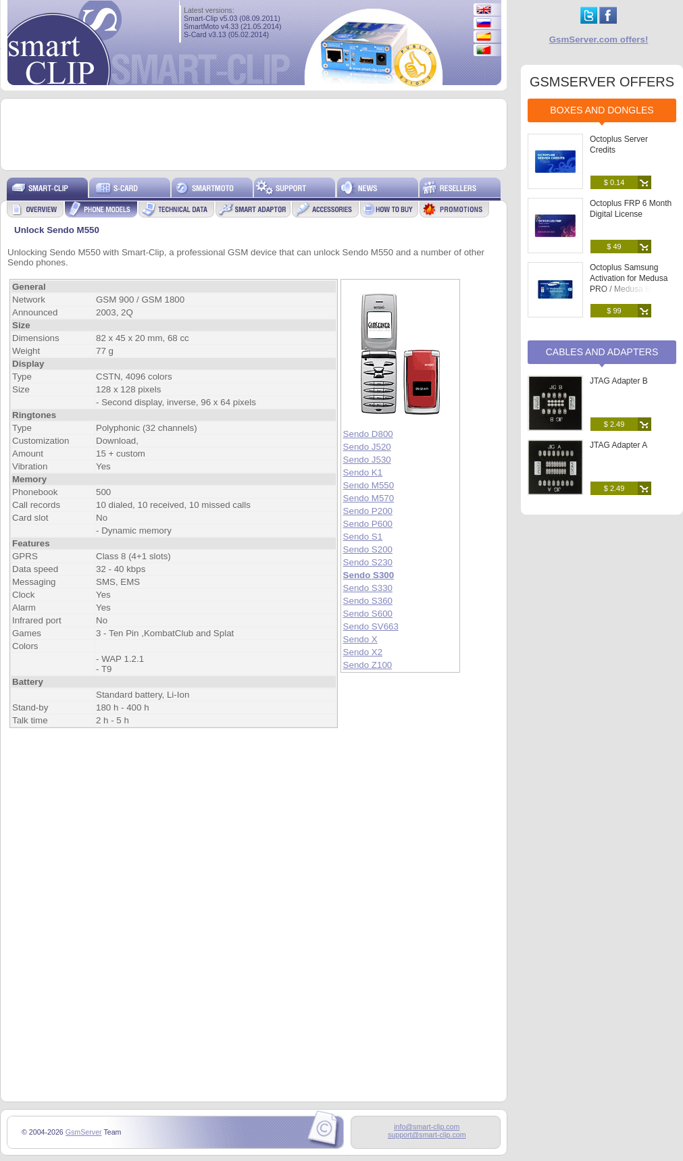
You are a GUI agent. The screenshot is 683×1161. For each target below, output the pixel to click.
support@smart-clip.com (427, 1135)
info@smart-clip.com (426, 1127)
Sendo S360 (368, 601)
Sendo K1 (363, 472)
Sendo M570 (369, 498)
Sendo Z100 (368, 665)
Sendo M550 (369, 485)
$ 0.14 (614, 182)
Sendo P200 (368, 511)
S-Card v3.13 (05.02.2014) (226, 34)
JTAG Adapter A (618, 445)
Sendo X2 (363, 652)
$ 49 (614, 246)
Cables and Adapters (602, 351)
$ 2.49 (614, 424)
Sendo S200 (368, 549)
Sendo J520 (367, 447)
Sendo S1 (363, 537)
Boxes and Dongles (601, 110)
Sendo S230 (368, 562)
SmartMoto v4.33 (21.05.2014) (233, 26)
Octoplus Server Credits (619, 144)
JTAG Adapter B (619, 381)
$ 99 (614, 311)
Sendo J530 (367, 460)
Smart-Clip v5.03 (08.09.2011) (232, 18)
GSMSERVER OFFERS (602, 81)
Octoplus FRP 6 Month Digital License (631, 209)
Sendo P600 (368, 524)
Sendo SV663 (371, 626)
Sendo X (360, 639)
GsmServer (84, 1132)
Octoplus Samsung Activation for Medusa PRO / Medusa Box (628, 278)
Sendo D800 (368, 434)
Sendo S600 (368, 614)
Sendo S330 (368, 588)
